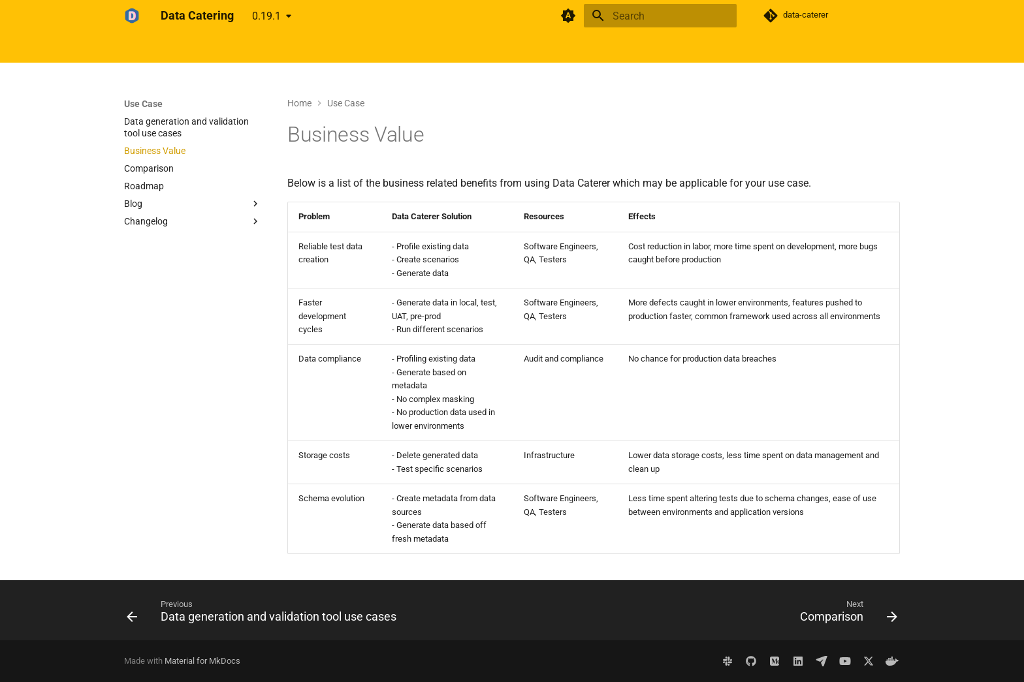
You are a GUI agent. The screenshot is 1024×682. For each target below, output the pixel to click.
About (327, 47)
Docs (236, 47)
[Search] (660, 15)
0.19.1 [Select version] (266, 16)
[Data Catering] (132, 16)
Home (136, 47)
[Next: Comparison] (845, 614)
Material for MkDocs (202, 661)
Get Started (187, 47)
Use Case (280, 47)
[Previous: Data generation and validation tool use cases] (264, 614)
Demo (367, 47)
